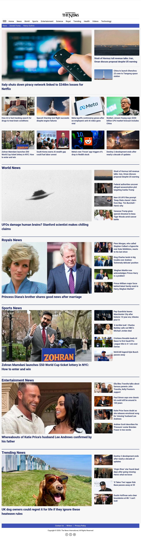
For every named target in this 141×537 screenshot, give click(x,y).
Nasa (5, 26)
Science (59, 21)
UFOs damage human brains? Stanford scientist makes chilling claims (45, 227)
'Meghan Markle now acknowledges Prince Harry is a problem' (126, 273)
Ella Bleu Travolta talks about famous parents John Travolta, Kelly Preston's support (126, 388)
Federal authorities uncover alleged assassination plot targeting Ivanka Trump (126, 187)
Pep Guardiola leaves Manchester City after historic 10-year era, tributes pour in (126, 315)
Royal (68, 21)
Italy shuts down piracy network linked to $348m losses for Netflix (42, 87)
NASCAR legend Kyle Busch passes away (126, 353)
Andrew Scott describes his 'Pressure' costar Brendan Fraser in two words (126, 427)
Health (87, 21)
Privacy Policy (80, 526)
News (19, 21)
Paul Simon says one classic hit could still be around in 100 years (126, 400)
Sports (35, 21)
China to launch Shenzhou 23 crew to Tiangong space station (126, 73)
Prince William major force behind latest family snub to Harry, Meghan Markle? (126, 286)
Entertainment (47, 21)
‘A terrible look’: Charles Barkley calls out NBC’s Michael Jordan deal (124, 328)
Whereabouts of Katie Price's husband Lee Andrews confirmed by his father (47, 439)
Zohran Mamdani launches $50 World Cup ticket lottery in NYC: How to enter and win (45, 367)
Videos (95, 21)
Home (11, 21)
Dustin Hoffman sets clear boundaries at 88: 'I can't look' (125, 498)
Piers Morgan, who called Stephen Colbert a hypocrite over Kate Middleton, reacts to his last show (126, 247)
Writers (69, 526)
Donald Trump (15, 26)
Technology (106, 21)
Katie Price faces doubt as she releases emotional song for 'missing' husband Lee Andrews (126, 414)
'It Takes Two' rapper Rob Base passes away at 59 (124, 483)
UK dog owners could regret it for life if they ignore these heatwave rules (41, 512)
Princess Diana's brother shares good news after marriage (42, 297)
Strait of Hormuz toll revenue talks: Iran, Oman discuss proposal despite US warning (115, 60)
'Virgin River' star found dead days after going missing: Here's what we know (126, 472)
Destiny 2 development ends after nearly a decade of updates (126, 459)
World (27, 21)
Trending (77, 21)
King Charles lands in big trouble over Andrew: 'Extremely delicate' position (126, 260)
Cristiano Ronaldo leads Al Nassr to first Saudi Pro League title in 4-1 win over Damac (125, 342)
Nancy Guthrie (28, 26)
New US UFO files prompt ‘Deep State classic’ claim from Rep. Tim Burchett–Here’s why (125, 201)
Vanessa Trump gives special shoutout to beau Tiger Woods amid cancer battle (125, 215)
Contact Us (59, 526)
